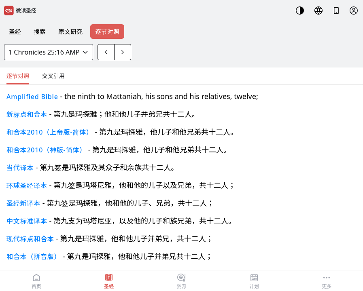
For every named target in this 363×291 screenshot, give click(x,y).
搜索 (40, 31)
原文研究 (70, 31)
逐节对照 (107, 31)
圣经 (15, 31)
